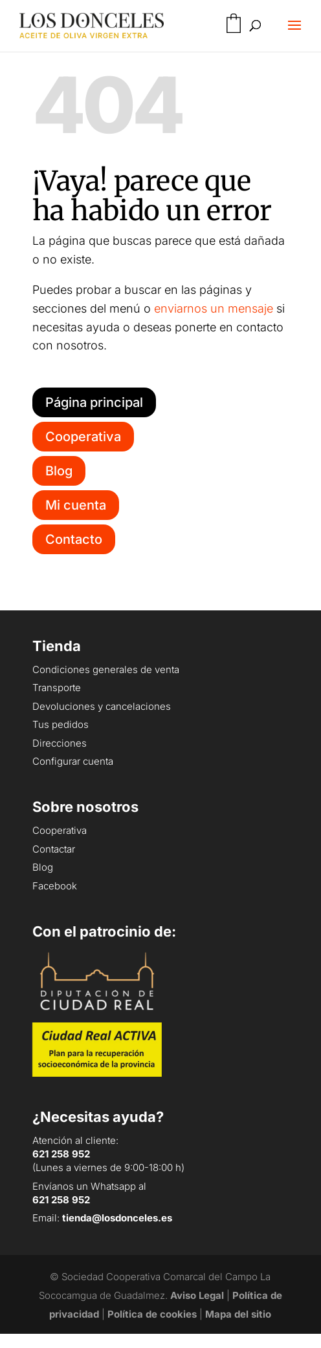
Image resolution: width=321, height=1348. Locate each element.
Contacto (73, 539)
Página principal (94, 402)
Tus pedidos (60, 724)
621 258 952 (61, 1154)
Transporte (56, 687)
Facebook (54, 886)
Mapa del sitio (238, 1314)
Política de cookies (152, 1314)
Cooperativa (83, 436)
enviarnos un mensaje (213, 308)
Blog (58, 471)
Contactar (53, 849)
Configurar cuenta (72, 761)
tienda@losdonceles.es (117, 1218)
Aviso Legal (197, 1295)
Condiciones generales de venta (105, 669)
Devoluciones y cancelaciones (101, 706)
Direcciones (59, 743)
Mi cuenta (75, 505)
